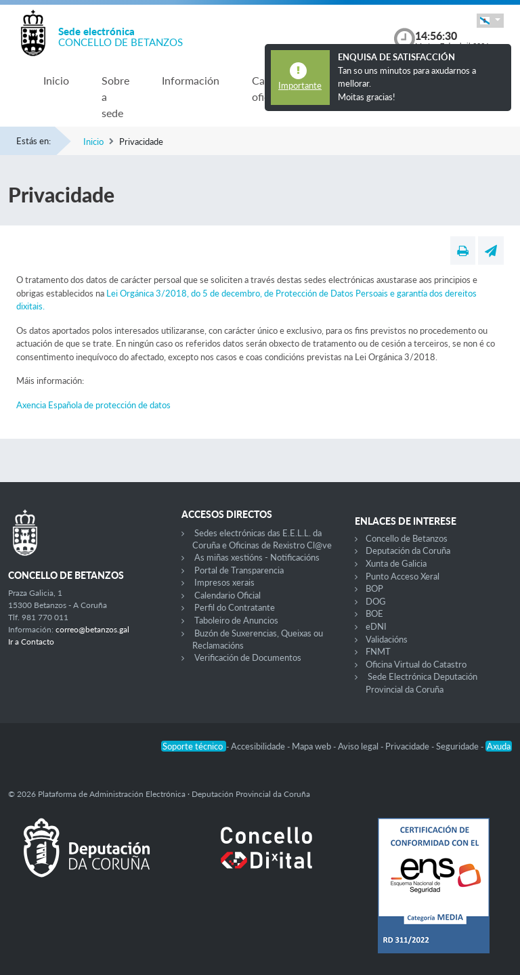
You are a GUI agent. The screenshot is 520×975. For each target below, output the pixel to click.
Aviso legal (359, 746)
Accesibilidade (259, 746)
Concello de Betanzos (407, 538)
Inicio (56, 80)
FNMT (378, 651)
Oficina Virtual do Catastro (416, 664)
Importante (300, 85)
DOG (376, 601)
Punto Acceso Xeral (402, 576)
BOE (374, 613)
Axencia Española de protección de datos (93, 404)
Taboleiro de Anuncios (236, 620)
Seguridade (458, 746)
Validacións (387, 639)
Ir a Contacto (31, 641)
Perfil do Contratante (234, 607)
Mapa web (312, 746)
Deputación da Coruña (408, 550)
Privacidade (408, 746)
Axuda (499, 746)
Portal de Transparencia (239, 570)
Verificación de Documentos (247, 657)
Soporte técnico (193, 746)
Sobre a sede (115, 96)
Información (190, 80)
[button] (490, 21)
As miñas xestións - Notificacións (257, 557)
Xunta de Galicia (396, 563)
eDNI (376, 626)
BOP (374, 588)
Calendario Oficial (227, 595)
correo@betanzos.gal (92, 629)
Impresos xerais (224, 582)
